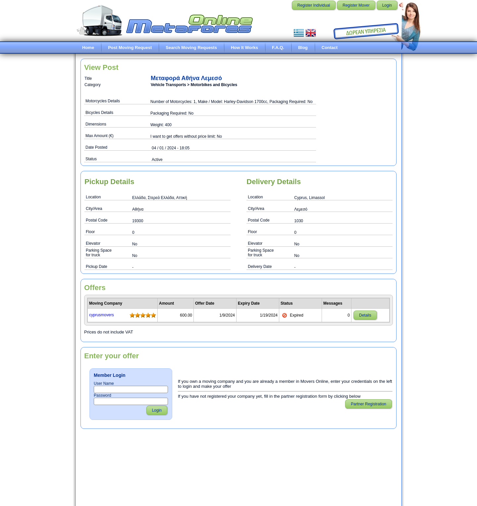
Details (365, 315)
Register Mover (356, 5)
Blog (303, 47)
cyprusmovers (101, 315)
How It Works (244, 47)
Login (387, 5)
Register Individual (313, 5)
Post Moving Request (130, 47)
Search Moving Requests (191, 47)
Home (88, 47)
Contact (330, 47)
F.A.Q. (278, 47)
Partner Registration (368, 404)
